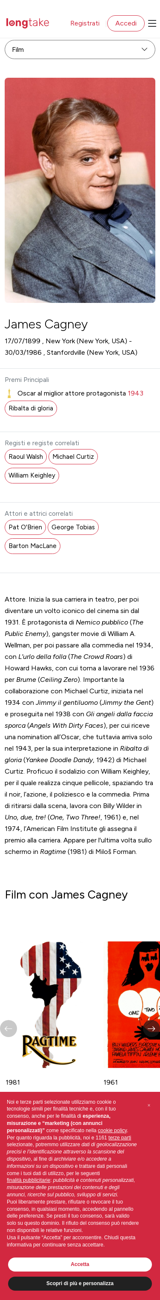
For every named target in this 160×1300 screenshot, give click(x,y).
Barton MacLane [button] (33, 546)
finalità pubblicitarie (28, 1180)
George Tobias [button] (73, 527)
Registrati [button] (85, 23)
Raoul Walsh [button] (26, 457)
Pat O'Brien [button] (25, 527)
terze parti (120, 1138)
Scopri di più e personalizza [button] (80, 1283)
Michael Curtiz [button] (73, 457)
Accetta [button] (80, 1264)
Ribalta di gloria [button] (31, 408)
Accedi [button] (126, 23)
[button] (151, 1028)
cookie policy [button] (112, 1130)
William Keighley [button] (32, 475)
